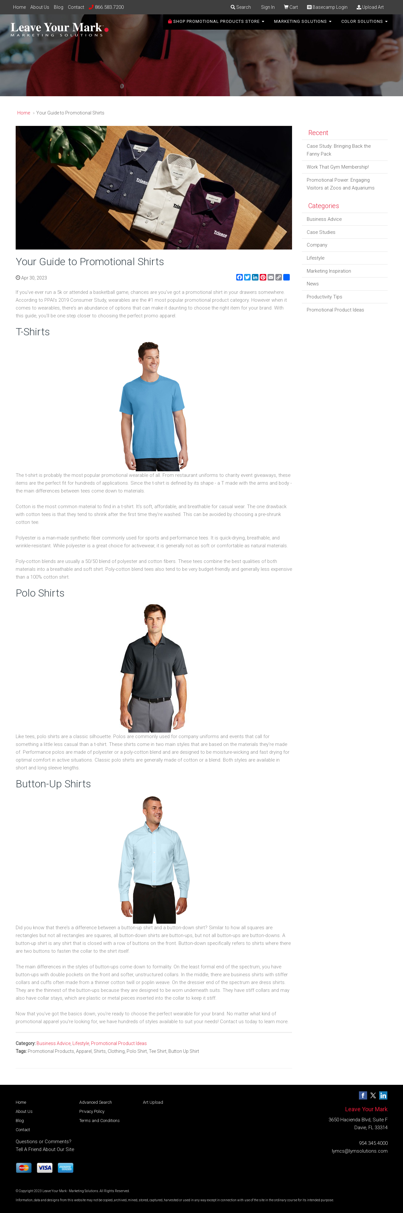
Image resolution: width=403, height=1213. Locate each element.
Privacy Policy (91, 1111)
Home (19, 7)
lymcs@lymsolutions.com (360, 1151)
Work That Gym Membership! (338, 167)
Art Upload (153, 1102)
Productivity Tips (324, 297)
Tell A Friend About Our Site (45, 1149)
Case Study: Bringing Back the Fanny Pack (339, 150)
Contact (76, 7)
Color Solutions (364, 25)
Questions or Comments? (43, 1142)
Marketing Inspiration (329, 271)
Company (317, 245)
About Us (39, 7)
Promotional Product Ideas (119, 1043)
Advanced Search (95, 1102)
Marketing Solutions (303, 25)
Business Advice (53, 1043)
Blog (58, 7)
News (313, 284)
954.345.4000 (373, 1143)
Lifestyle (80, 1043)
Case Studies (321, 232)
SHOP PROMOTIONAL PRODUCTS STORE (216, 25)
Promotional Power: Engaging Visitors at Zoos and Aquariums (341, 184)
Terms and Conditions (99, 1120)
